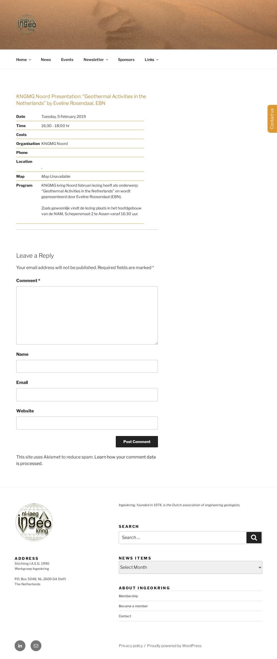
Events (67, 59)
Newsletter (96, 59)
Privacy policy (131, 645)
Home (24, 59)
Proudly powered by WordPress (174, 645)
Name (22, 354)
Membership (128, 596)
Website (25, 411)
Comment (28, 280)
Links (152, 59)
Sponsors (126, 59)
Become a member (133, 606)
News (46, 59)
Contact (125, 616)
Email (22, 382)
